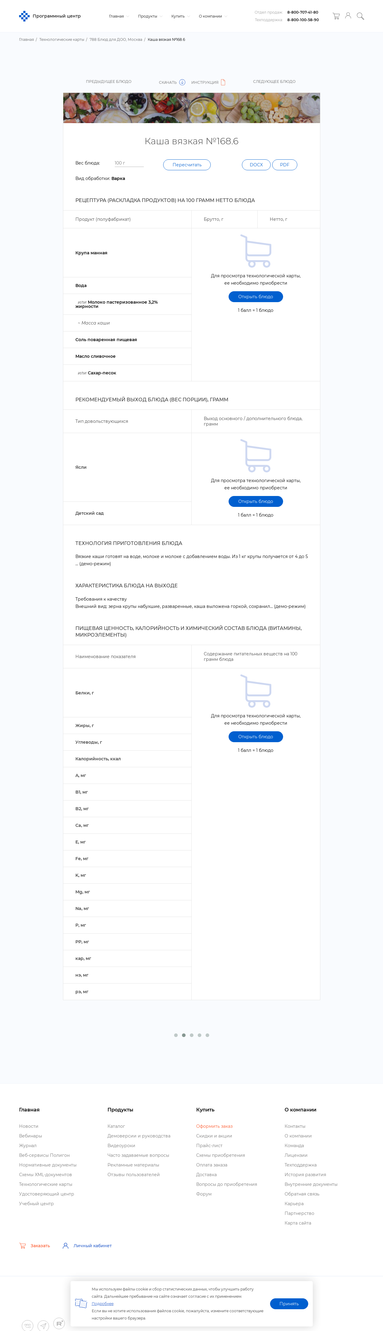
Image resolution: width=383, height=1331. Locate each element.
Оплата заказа (211, 1165)
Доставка (206, 1174)
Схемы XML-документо (45, 1174)
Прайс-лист (209, 1145)
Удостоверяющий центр (46, 1194)
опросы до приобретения (226, 1184)
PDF (284, 165)
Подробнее (103, 1303)
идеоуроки (121, 1145)
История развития (305, 1174)
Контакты (295, 1126)
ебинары (30, 1136)
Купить (180, 16)
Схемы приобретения (220, 1155)
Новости (28, 1126)
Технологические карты (45, 1184)
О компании (212, 16)
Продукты (149, 16)
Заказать (34, 1246)
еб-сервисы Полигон (44, 1155)
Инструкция (209, 82)
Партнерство (299, 1213)
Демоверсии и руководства (138, 1136)
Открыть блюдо (255, 296)
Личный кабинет (87, 1246)
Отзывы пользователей (133, 1174)
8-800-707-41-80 (302, 12)
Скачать (172, 82)
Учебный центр (36, 1203)
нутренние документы (311, 1184)
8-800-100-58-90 (303, 20)
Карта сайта (298, 1223)
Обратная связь (302, 1194)
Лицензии (296, 1155)
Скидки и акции (214, 1136)
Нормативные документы (48, 1165)
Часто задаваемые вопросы (138, 1155)
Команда (294, 1145)
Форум (204, 1194)
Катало (116, 1126)
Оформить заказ (214, 1126)
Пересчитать (187, 165)
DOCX (256, 165)
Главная (118, 16)
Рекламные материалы (133, 1165)
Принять (289, 1304)
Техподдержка (301, 1165)
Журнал (28, 1145)
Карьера (294, 1203)
